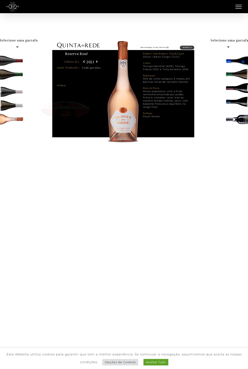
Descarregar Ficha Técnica (155, 47)
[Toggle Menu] (239, 7)
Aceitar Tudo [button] (156, 362)
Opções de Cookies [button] (120, 362)
